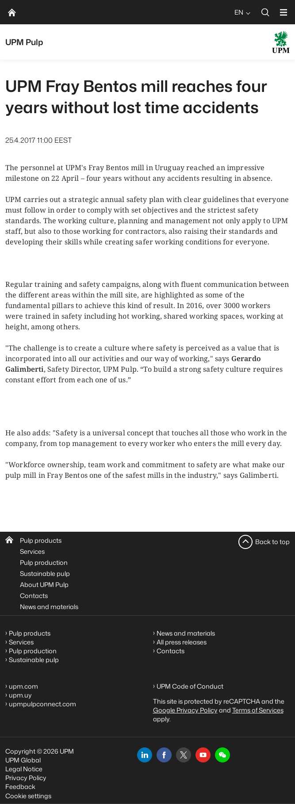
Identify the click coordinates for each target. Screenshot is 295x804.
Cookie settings (28, 795)
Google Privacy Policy (185, 710)
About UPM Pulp (44, 584)
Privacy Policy (25, 777)
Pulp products (40, 540)
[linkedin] (144, 754)
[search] (265, 12)
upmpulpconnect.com (42, 704)
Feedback (20, 786)
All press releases (182, 642)
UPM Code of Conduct (190, 686)
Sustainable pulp (45, 573)
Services (32, 551)
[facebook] (164, 754)
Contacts (34, 595)
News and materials (49, 606)
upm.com (23, 686)
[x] (183, 754)
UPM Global (23, 760)
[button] (222, 754)
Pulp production (44, 562)
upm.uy (20, 695)
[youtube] (203, 754)
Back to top (272, 541)
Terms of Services (258, 710)
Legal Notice (23, 769)
